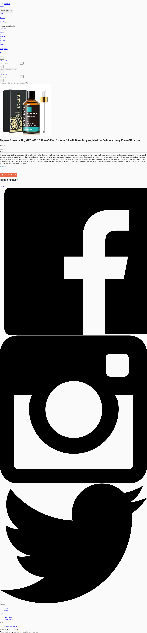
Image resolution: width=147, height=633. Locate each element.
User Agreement (8, 619)
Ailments (6, 610)
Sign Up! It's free (11, 69)
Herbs (6, 608)
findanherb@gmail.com (11, 626)
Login (2, 69)
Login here (7, 4)
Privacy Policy (8, 617)
